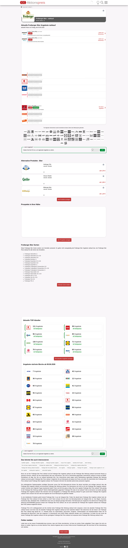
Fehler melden (64, 532)
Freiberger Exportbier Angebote (52, 462)
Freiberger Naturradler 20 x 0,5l (33, 273)
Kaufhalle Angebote (25, 462)
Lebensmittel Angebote (46, 470)
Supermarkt (25, 7)
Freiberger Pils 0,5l (30, 279)
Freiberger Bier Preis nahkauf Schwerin (49, 467)
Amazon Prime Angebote (66, 462)
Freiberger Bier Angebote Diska (45, 465)
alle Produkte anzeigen (64, 199)
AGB (64, 541)
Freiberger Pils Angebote (82, 467)
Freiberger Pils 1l (29, 281)
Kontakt (58, 543)
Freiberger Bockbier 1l (30, 259)
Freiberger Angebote (71, 467)
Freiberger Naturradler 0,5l (32, 272)
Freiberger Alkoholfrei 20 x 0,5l (33, 255)
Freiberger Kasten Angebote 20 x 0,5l (96, 467)
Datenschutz (67, 541)
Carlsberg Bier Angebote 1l (34, 470)
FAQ (61, 543)
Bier (67, 497)
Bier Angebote (62, 467)
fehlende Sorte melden (64, 284)
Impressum (60, 541)
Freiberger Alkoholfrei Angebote (37, 462)
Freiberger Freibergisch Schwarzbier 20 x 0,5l (37, 268)
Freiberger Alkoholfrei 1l (31, 254)
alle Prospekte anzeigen (64, 240)
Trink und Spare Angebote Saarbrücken (29, 465)
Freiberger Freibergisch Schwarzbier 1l (35, 270)
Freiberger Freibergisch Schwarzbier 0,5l (35, 266)
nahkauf (29, 7)
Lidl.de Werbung (88, 462)
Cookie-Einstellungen (67, 543)
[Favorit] (103, 10)
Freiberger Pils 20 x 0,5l (31, 277)
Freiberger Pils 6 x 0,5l (31, 275)
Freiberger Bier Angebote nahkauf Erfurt (79, 465)
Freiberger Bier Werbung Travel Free (61, 465)
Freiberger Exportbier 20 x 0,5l (33, 261)
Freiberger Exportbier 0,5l (31, 263)
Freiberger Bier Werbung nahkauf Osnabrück (30, 467)
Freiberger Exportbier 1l (31, 264)
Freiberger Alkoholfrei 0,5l (31, 257)
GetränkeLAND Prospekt (78, 462)
